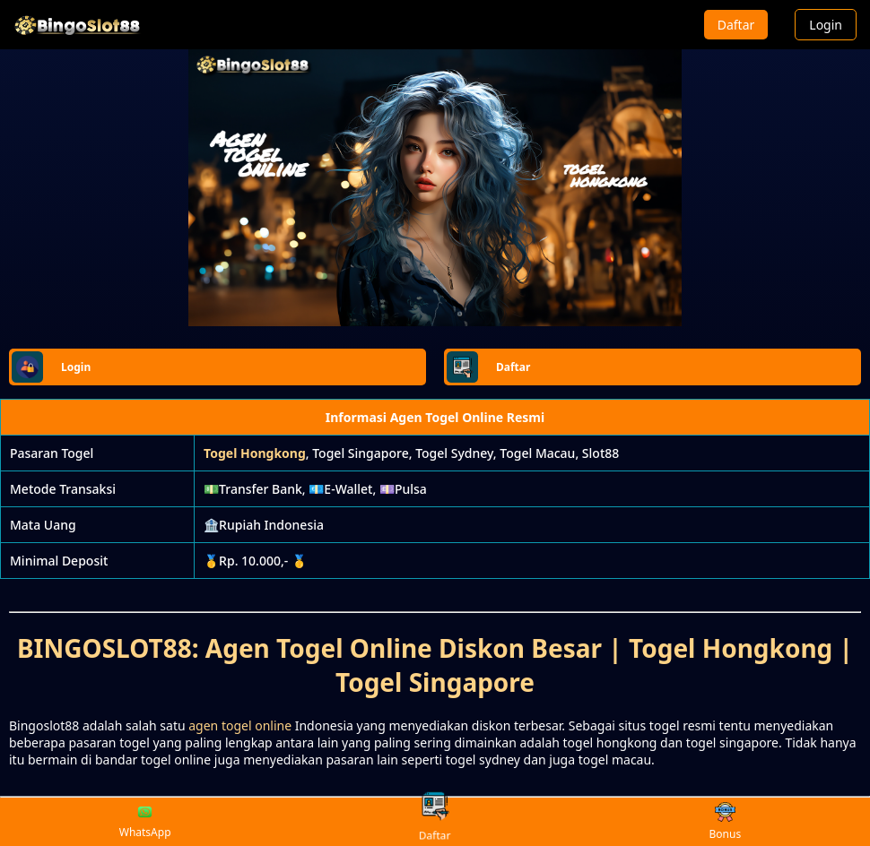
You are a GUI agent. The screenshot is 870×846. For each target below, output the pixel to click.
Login (825, 24)
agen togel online (239, 725)
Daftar (736, 24)
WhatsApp (145, 822)
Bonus (725, 822)
